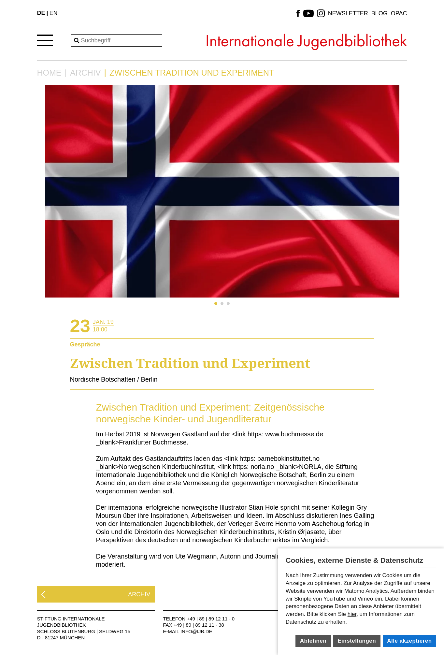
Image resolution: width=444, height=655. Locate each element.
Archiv (85, 73)
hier (352, 614)
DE (41, 13)
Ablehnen (313, 641)
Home (49, 73)
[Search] (116, 40)
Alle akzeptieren (409, 641)
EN (54, 13)
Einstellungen (356, 641)
